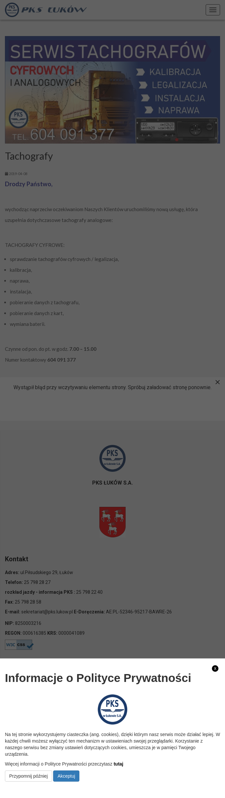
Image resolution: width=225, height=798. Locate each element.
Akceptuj (66, 776)
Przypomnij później (28, 776)
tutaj (118, 764)
